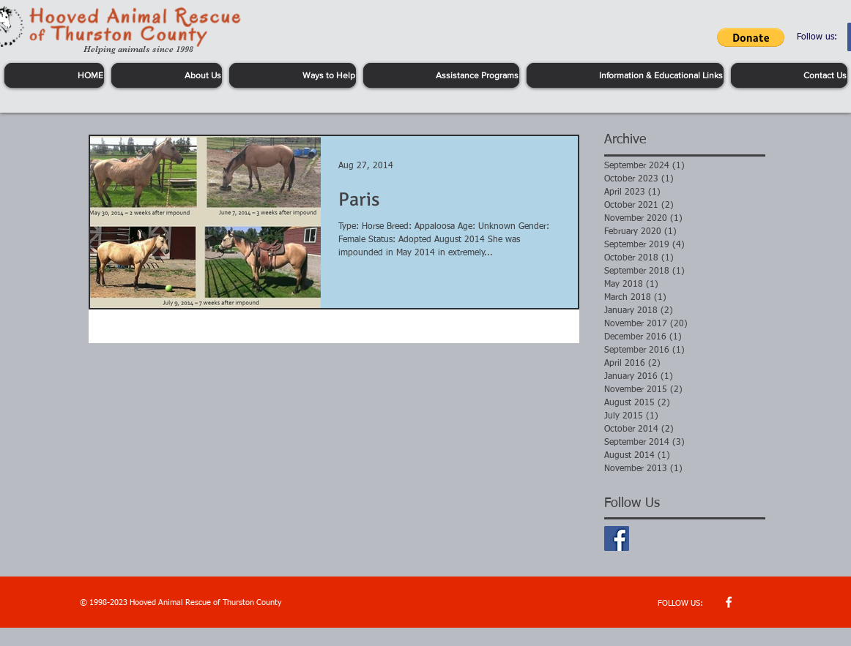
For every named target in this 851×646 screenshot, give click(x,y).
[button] (750, 37)
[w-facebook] (728, 602)
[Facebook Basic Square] (616, 538)
